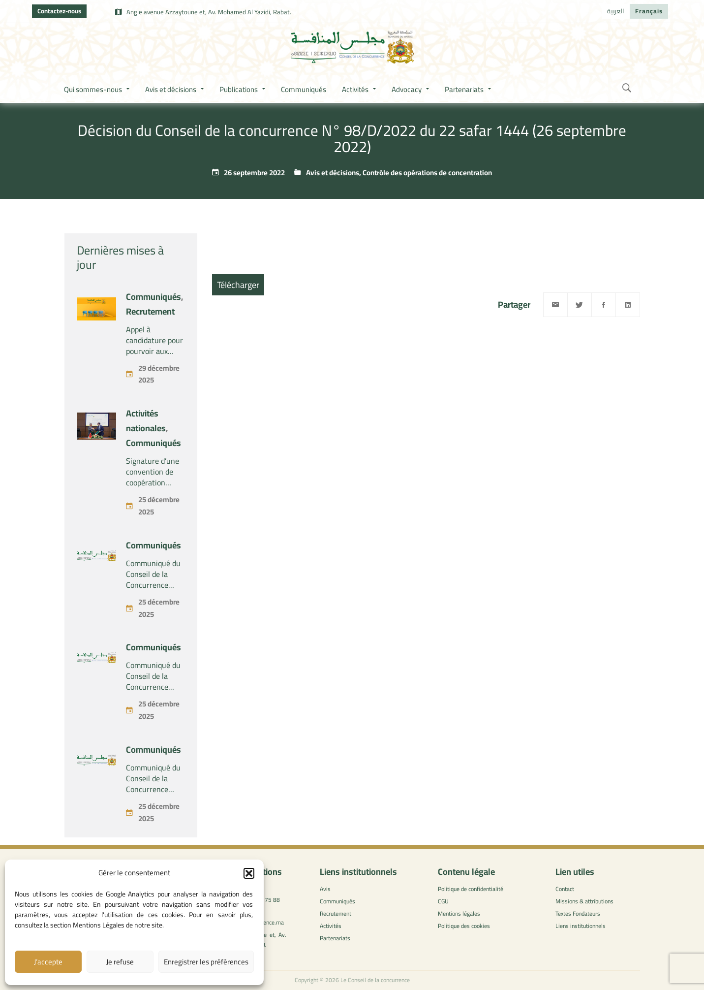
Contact (564, 888)
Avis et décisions (332, 172)
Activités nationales (146, 420)
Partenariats (335, 938)
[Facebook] (603, 304)
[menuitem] (616, 11)
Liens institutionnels (580, 925)
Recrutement (150, 311)
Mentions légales (459, 913)
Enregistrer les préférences (206, 962)
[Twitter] (579, 304)
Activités (330, 925)
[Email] (555, 304)
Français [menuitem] (649, 11)
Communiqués (153, 296)
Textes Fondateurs (577, 913)
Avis (325, 888)
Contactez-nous (59, 11)
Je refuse (120, 962)
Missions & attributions (584, 901)
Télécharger (238, 285)
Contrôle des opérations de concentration (427, 172)
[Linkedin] (627, 304)
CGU (443, 901)
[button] (249, 873)
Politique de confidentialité (470, 888)
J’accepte (48, 962)
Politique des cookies (464, 925)
